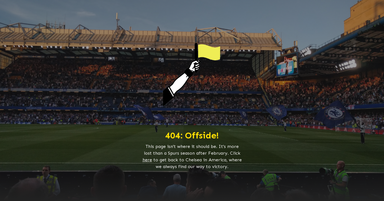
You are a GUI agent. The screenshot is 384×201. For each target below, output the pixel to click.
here (147, 159)
